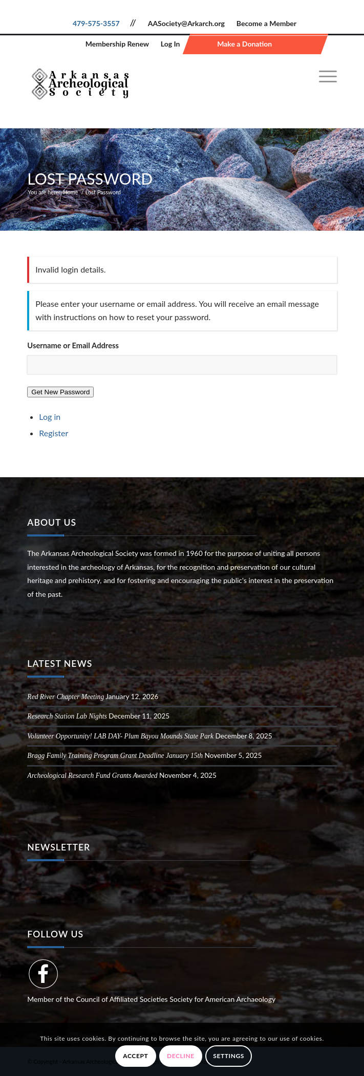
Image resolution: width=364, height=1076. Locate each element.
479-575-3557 (96, 23)
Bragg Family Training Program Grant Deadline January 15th (115, 755)
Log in (49, 416)
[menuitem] (323, 76)
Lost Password (90, 178)
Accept (135, 1056)
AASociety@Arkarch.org (186, 23)
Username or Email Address (73, 345)
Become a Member (266, 23)
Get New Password (60, 392)
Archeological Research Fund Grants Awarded (92, 775)
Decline (181, 1056)
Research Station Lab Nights (66, 716)
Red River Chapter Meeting (65, 697)
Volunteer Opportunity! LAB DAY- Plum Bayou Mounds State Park (120, 736)
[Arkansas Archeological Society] (150, 81)
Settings (228, 1056)
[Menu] (323, 76)
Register (53, 433)
